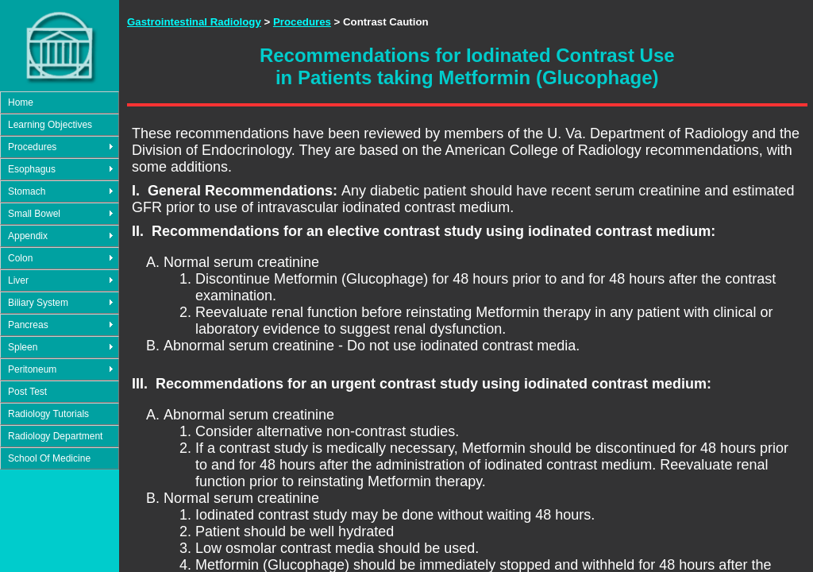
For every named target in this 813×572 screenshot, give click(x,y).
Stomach (26, 191)
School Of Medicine (49, 458)
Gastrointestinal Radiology (194, 22)
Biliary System (38, 302)
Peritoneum (32, 369)
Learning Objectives (50, 124)
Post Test (27, 391)
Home (20, 102)
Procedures (32, 147)
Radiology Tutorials (48, 413)
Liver (18, 280)
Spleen (22, 347)
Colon (20, 258)
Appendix (28, 236)
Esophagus (32, 169)
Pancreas (28, 324)
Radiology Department (55, 436)
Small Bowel (34, 213)
